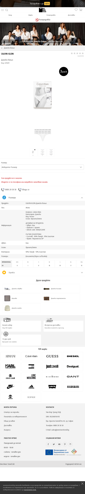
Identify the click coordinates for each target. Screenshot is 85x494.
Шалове (14, 298)
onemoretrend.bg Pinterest (65, 444)
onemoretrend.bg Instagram (70, 444)
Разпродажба (51, 15)
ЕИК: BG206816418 (53, 416)
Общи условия (9, 421)
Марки (30, 15)
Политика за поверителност (15, 416)
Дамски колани (56, 288)
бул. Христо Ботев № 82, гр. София (59, 421)
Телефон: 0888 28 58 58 (54, 425)
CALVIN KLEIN (7, 53)
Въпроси (7, 430)
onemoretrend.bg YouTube (59, 444)
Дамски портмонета (58, 298)
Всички (31, 397)
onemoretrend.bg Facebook (48, 444)
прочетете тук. (30, 490)
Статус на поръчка (11, 412)
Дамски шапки (17, 308)
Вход (10, 15)
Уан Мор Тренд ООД (53, 412)
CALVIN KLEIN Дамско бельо (36, 203)
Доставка (71, 15)
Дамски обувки (17, 288)
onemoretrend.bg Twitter (53, 444)
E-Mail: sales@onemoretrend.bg (57, 430)
